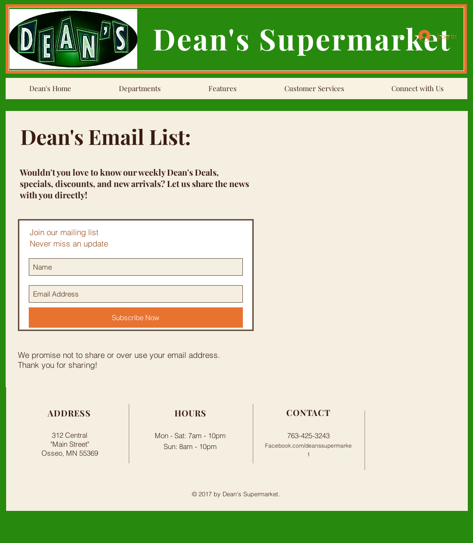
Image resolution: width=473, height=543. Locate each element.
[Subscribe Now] (136, 317)
